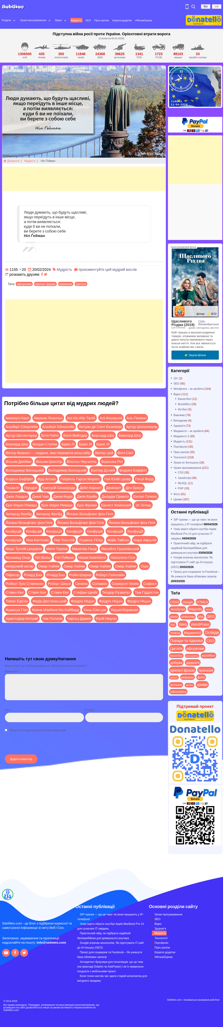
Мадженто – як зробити (188, 431)
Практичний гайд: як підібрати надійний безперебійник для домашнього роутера (191, 547)
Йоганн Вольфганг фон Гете (89, 513)
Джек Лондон (17, 496)
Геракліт (13, 487)
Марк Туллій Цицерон (24, 548)
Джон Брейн (87, 496)
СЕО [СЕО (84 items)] (210, 640)
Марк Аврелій (144, 539)
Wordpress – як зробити (189, 388)
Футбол (182, 409)
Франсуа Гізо (16, 609)
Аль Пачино (136, 417)
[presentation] (31, 745)
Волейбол (184, 404)
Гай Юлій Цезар (117, 478)
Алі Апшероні (111, 417)
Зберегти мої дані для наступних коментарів (37, 730)
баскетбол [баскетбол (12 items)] (176, 655)
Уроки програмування (33, 20)
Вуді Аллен (46, 478)
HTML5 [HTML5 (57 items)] (202, 602)
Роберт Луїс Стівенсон (25, 583)
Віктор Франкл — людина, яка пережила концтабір (48, 452)
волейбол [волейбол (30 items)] (208, 655)
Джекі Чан (40, 496)
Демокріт (113, 487)
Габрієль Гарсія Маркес (80, 478)
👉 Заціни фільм (195, 355)
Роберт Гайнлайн (110, 574)
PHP (181, 488)
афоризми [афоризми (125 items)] (195, 648)
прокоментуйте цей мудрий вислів (108, 269)
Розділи (6, 20)
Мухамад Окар (18, 557)
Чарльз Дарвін (79, 618)
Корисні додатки (122, 20)
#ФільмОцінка (143, 20)
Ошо (144, 566)
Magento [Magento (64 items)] (195, 609)
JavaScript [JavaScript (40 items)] (177, 609)
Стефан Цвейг (85, 592)
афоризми (24, 284)
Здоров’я (160, 928)
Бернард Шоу (103, 435)
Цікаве (178, 499)
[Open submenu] (14, 20)
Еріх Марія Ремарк (21, 505)
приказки (65, 284)
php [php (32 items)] (200, 616)
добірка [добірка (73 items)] (176, 662)
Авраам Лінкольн (48, 417)
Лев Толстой (64, 539)
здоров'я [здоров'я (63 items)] (192, 662)
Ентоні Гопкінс (145, 496)
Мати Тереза (57, 548)
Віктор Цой (104, 452)
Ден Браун (134, 487)
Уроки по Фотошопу (186, 462)
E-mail (90, 710)
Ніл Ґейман (64, 557)
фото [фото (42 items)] (201, 677)
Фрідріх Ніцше (83, 601)
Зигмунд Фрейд (19, 513)
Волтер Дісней (103, 470)
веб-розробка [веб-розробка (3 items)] (192, 655)
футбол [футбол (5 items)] (189, 685)
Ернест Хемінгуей (116, 505)
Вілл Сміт (126, 452)
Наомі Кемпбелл (92, 557)
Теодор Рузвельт (116, 592)
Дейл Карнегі (91, 487)
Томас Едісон (17, 601)
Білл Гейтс (50, 435)
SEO (88, 20)
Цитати (81, 284)
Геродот (31, 487)
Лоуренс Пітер (91, 539)
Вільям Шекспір (49, 461)
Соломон (99, 583)
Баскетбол (184, 399)
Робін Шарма (80, 574)
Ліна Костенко (37, 539)
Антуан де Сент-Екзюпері (100, 426)
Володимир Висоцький (25, 470)
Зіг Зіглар (143, 505)
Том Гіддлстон (147, 592)
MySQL (182, 483)
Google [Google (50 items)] (188, 602)
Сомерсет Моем (125, 583)
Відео (58, 20)
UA (217, 6)
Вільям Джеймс (19, 461)
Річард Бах (33, 574)
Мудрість (76, 20)
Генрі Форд (144, 478)
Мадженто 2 (181, 436)
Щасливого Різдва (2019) (182, 323)
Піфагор (12, 574)
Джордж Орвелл (115, 496)
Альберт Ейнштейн (22, 426)
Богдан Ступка (45, 444)
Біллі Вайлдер (75, 435)
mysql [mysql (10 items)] (209, 609)
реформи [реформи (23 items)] (187, 677)
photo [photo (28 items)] (174, 616)
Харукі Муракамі (124, 609)
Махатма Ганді (84, 548)
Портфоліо (180, 446)
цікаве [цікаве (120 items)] (202, 684)
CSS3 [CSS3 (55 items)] (174, 602)
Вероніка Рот (112, 461)
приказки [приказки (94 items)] (205, 670)
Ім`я (8, 710)
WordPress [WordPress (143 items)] (200, 624)
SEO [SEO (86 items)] (210, 616)
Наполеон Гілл (122, 557)
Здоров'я (179, 425)
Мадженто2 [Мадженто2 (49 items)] (192, 632)
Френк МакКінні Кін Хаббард (55, 609)
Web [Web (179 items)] (183, 624)
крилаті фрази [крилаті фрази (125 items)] (182, 670)
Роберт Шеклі (59, 583)
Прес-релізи (101, 20)
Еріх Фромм (87, 505)
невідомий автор (20, 566)
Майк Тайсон (118, 539)
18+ (176, 378)
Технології (180, 457)
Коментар (12, 671)
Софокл (150, 583)
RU (206, 6)
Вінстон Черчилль (82, 461)
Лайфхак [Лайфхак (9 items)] (175, 633)
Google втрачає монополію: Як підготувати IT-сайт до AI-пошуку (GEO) (192, 562)
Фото (177, 494)
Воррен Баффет (133, 470)
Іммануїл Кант (17, 417)
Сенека (81, 583)
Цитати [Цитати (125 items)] (176, 648)
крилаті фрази (45, 284)
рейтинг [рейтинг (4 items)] (174, 677)
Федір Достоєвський (49, 601)
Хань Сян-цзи (94, 609)
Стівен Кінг (15, 592)
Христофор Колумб (22, 618)
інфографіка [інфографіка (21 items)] (178, 691)
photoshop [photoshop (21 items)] (188, 616)
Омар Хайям (48, 566)
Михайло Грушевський (120, 548)
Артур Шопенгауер (141, 426)
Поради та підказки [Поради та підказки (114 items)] (186, 640)
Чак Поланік (53, 618)
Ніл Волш (43, 557)
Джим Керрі (62, 496)
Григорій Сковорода (58, 487)
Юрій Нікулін (106, 618)
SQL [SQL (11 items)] (172, 624)
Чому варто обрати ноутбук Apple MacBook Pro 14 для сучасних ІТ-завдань (193, 533)
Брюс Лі (68, 444)
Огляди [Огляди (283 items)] (212, 632)
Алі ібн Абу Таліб (81, 417)
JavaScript (184, 478)
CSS (181, 472)
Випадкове (180, 420)
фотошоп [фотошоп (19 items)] (176, 685)
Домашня (11, 161)
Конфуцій (13, 531)
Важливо (179, 415)
